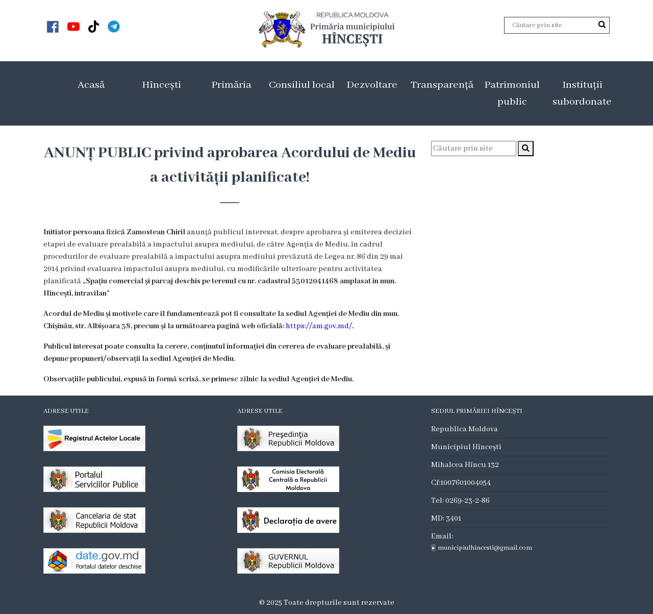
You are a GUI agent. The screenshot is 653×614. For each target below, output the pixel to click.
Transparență (442, 85)
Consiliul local (302, 85)
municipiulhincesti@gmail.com (485, 548)
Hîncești (161, 85)
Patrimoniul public (512, 93)
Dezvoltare (371, 85)
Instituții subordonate (582, 93)
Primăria (231, 85)
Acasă (91, 85)
